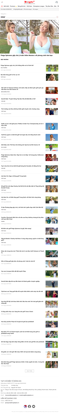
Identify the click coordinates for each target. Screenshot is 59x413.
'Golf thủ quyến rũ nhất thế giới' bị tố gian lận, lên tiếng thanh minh (20, 134)
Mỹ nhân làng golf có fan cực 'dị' (10, 74)
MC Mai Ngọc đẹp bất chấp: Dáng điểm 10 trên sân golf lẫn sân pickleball (22, 341)
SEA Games (4, 147)
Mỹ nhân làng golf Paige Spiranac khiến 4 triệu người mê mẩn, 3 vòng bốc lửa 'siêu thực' (22, 362)
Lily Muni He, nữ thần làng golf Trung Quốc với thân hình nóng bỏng (21, 197)
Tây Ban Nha (49, 6)
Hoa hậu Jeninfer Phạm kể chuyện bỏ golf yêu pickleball (17, 321)
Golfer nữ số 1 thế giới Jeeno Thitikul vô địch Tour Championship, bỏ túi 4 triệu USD (22, 124)
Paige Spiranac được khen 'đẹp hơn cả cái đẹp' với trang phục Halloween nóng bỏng (22, 155)
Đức (55, 6)
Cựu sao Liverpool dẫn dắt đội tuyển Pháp (13, 271)
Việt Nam (29, 6)
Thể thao (3, 77)
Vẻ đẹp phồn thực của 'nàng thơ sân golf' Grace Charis (17, 311)
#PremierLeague (28, 9)
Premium (13, 6)
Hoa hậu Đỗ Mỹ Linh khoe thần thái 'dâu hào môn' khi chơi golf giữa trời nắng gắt (22, 302)
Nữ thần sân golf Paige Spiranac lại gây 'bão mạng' (16, 228)
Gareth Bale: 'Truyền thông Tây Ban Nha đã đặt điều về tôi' (18, 99)
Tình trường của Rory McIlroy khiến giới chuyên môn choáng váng (20, 109)
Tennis (3, 221)
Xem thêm (29, 371)
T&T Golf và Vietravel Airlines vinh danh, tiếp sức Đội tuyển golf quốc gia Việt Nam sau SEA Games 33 (22, 88)
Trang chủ (3, 14)
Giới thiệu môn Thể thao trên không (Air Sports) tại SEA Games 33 (20, 145)
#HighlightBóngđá (18, 9)
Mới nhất (6, 6)
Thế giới (3, 101)
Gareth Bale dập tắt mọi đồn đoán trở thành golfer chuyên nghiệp (20, 281)
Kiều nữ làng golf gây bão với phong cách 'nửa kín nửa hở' (18, 261)
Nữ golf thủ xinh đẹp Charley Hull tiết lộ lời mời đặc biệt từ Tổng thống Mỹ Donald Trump (22, 187)
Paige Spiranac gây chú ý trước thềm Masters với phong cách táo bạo (27, 55)
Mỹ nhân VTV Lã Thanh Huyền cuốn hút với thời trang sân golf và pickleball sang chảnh (20, 332)
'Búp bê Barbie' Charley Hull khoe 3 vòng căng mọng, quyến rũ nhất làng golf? (22, 239)
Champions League (38, 6)
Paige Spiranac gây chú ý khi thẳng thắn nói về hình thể (17, 65)
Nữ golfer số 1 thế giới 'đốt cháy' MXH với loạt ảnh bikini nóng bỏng (21, 352)
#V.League (35, 9)
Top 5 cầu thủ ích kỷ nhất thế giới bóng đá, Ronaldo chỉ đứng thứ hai (21, 166)
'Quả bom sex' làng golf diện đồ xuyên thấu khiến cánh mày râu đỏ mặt (22, 291)
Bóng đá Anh (22, 6)
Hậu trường (4, 59)
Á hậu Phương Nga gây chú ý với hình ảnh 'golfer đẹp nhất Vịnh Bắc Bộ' (22, 207)
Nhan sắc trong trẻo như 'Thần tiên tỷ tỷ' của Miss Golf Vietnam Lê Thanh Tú (22, 252)
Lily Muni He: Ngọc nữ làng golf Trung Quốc (13, 176)
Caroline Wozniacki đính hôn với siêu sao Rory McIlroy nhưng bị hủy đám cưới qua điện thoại (22, 218)
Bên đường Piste (5, 91)
